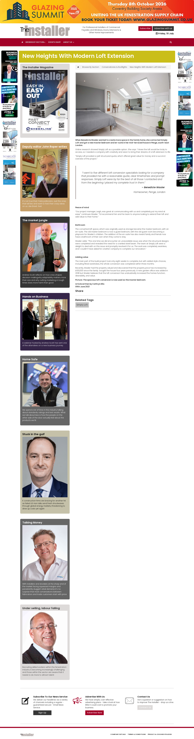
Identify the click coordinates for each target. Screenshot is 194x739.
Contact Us (145, 707)
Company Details (118, 734)
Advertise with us (163, 28)
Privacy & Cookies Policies (160, 734)
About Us (68, 42)
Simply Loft (82, 304)
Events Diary (54, 42)
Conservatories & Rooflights (114, 67)
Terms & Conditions (137, 734)
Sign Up (42, 712)
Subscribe (145, 28)
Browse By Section (36, 42)
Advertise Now (94, 712)
